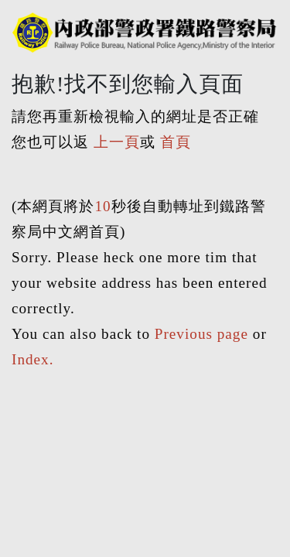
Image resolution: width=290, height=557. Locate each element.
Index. (32, 359)
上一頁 (117, 142)
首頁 (175, 142)
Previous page (201, 334)
